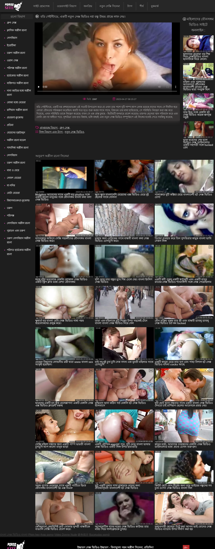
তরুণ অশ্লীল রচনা (16, 52)
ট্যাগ (129, 6)
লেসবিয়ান (12, 37)
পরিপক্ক (10, 215)
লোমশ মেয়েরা (14, 177)
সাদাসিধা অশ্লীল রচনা (17, 147)
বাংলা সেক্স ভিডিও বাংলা (14, 534)
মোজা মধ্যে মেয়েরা (16, 102)
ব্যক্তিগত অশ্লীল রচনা (17, 83)
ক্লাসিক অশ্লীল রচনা (16, 30)
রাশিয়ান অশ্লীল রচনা (17, 109)
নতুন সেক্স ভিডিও (74, 131)
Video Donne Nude (65, 534)
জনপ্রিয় (88, 6)
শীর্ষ (142, 6)
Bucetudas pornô (99, 534)
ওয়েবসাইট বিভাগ (66, 6)
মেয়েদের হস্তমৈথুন (16, 132)
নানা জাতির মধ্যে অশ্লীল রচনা (19, 92)
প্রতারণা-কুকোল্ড (15, 117)
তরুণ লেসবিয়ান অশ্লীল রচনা (18, 240)
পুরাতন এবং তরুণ (16, 230)
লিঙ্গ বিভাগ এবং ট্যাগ (51, 131)
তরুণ (9, 208)
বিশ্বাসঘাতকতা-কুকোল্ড (18, 200)
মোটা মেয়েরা (13, 192)
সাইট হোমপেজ (41, 6)
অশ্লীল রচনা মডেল (16, 140)
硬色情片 (83, 534)
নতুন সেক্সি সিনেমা (110, 6)
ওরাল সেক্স (12, 60)
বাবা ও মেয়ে (13, 170)
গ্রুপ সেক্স (11, 22)
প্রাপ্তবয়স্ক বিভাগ (49, 127)
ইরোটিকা (11, 45)
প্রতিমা (10, 125)
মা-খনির (11, 185)
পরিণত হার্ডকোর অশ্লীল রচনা (18, 252)
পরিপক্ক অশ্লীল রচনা (17, 68)
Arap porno (47, 534)
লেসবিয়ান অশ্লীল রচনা (18, 223)
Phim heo (34, 534)
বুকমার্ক (155, 6)
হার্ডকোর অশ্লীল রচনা (17, 75)
